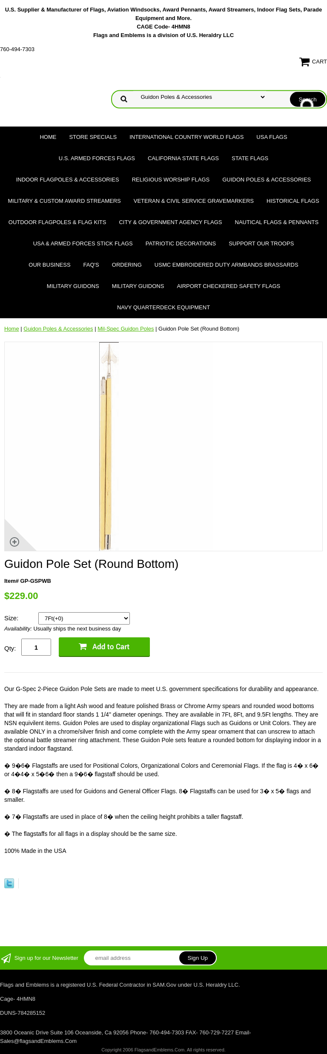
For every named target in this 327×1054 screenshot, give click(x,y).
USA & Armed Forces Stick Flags (83, 243)
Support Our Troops (261, 243)
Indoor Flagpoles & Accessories (67, 179)
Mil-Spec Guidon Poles (126, 328)
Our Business (49, 265)
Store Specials (93, 137)
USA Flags (271, 137)
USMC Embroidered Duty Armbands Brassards (226, 265)
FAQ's (91, 265)
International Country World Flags (186, 137)
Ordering (127, 265)
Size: (12, 618)
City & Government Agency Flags (170, 222)
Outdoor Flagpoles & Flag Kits (57, 222)
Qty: (10, 648)
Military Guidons (73, 286)
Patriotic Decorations (181, 243)
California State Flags (183, 158)
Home (48, 137)
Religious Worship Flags (171, 179)
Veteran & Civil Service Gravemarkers (194, 201)
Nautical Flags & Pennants (277, 222)
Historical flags (293, 201)
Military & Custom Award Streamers (64, 201)
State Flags (250, 158)
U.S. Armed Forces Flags (97, 158)
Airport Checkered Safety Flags (228, 286)
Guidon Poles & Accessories (266, 179)
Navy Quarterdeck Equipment (163, 307)
